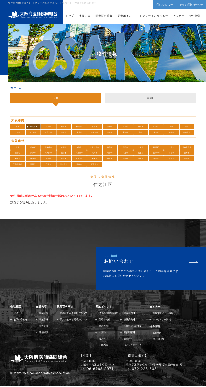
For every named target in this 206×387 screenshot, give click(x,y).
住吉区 (48, 126)
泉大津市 (64, 164)
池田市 (95, 153)
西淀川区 (48, 132)
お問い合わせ (194, 4)
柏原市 (18, 158)
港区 (187, 126)
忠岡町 (64, 147)
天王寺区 (33, 132)
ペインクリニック (133, 345)
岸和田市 (156, 147)
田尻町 (110, 158)
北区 (17, 126)
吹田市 (125, 147)
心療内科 (103, 345)
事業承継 (43, 319)
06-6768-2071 (97, 369)
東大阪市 (48, 153)
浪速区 (64, 132)
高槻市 (33, 164)
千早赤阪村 (17, 164)
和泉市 (95, 158)
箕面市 (171, 153)
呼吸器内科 (129, 313)
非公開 (150, 98)
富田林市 (94, 164)
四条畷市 (48, 147)
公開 (56, 98)
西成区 (141, 126)
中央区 (156, 126)
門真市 (48, 164)
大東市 (141, 147)
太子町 (48, 158)
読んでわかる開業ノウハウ (73, 319)
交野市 (187, 153)
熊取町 (141, 153)
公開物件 (157, 333)
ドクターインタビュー (154, 15)
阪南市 (79, 164)
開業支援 (43, 313)
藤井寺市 (156, 153)
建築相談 (43, 332)
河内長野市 (187, 147)
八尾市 (125, 153)
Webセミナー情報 (162, 319)
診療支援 (43, 326)
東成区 (110, 132)
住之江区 (34, 126)
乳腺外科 (128, 339)
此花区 (125, 126)
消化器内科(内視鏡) (108, 313)
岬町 (79, 147)
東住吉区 (79, 126)
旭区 (141, 132)
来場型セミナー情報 (163, 313)
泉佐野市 (33, 158)
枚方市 (110, 153)
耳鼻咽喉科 (129, 332)
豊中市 (64, 158)
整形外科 (103, 326)
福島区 (95, 126)
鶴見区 (171, 132)
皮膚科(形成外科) (132, 326)
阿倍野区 (187, 132)
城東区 (156, 132)
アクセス (18, 313)
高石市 (171, 158)
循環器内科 (104, 319)
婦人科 (102, 339)
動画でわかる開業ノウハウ (73, 313)
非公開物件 (158, 339)
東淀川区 (94, 132)
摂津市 (33, 153)
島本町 (33, 147)
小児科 (102, 332)
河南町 (125, 158)
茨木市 (141, 158)
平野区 (110, 126)
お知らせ (167, 4)
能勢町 (110, 147)
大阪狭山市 (94, 147)
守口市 (156, 158)
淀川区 (79, 132)
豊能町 (18, 153)
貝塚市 (64, 153)
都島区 (64, 126)
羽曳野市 (79, 153)
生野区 (125, 132)
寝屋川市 (79, 158)
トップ (70, 15)
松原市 (171, 147)
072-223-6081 (142, 369)
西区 (171, 126)
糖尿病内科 (129, 319)
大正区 (18, 132)
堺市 (17, 147)
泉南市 (187, 158)
